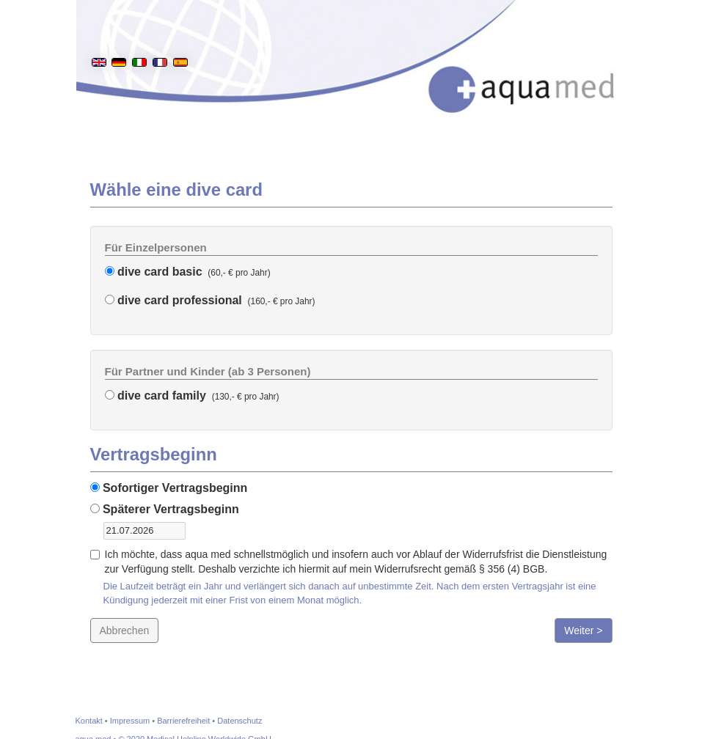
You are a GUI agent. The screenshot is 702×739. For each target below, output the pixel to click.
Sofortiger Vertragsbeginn (169, 488)
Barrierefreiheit (183, 720)
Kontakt (89, 720)
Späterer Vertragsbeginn (164, 509)
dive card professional (173, 300)
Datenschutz (239, 720)
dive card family (155, 395)
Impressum (130, 720)
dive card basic (153, 271)
